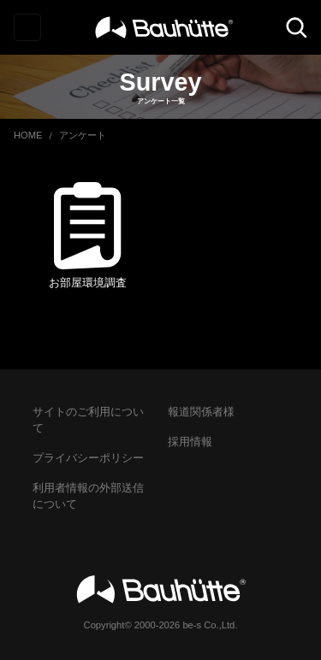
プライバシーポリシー (88, 457)
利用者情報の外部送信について (88, 495)
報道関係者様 (201, 411)
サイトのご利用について (88, 419)
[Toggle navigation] (27, 27)
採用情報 (190, 441)
